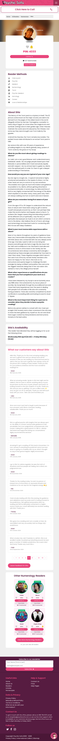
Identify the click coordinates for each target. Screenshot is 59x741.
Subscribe (29, 669)
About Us (9, 684)
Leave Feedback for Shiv (19, 565)
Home (8, 16)
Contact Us (35, 681)
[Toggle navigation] (56, 3)
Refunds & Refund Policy (14, 700)
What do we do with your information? (15, 706)
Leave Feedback (30, 65)
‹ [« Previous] (13, 558)
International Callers (24, 738)
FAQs (33, 684)
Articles (8, 688)
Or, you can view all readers (29, 644)
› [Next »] (45, 558)
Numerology (25, 16)
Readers (9, 686)
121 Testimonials (29, 61)
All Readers (15, 16)
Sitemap (36, 738)
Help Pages (35, 686)
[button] (29, 9)
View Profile (21, 603)
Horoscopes (10, 690)
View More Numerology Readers (29, 640)
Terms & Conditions (13, 703)
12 (38, 558)
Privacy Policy (11, 698)
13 (42, 558)
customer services (24, 719)
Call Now (29, 56)
